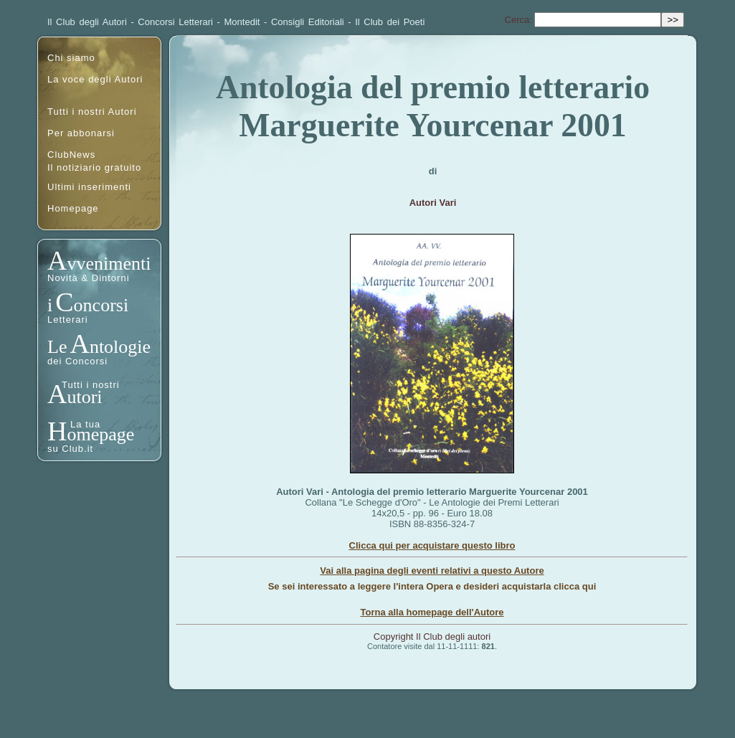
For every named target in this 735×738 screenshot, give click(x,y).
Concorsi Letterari (175, 21)
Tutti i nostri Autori (92, 111)
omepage (100, 434)
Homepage (73, 208)
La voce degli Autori (95, 79)
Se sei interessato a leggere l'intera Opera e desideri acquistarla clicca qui (432, 586)
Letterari (67, 319)
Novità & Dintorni (88, 278)
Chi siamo (71, 57)
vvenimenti (109, 263)
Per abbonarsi (81, 133)
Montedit (242, 21)
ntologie (120, 346)
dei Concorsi (77, 361)
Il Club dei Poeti (390, 21)
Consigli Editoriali (307, 21)
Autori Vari (433, 202)
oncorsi (101, 305)
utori (84, 397)
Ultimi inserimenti (89, 186)
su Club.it (70, 448)
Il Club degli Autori (87, 21)
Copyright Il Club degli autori (432, 636)
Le (57, 346)
